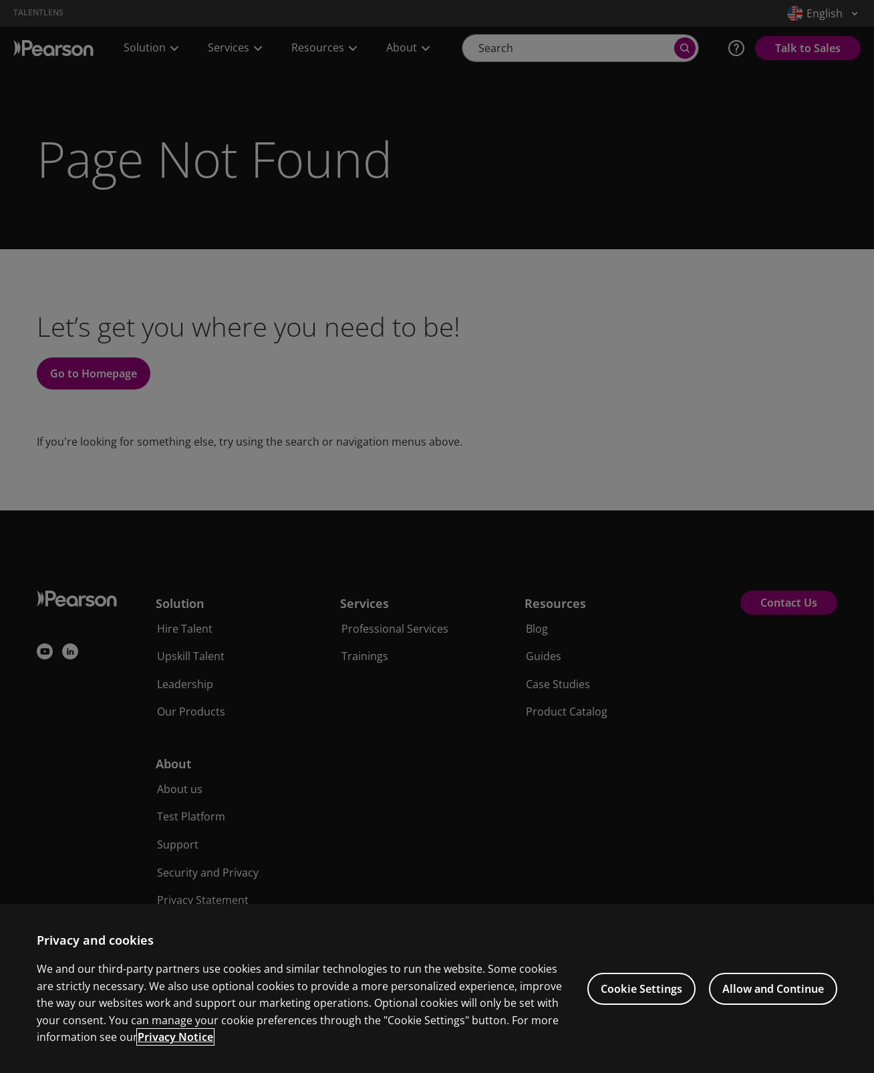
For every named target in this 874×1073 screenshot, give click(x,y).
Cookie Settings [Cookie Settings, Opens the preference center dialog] (641, 988)
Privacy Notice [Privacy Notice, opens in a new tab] (175, 1037)
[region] (437, 988)
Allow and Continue (773, 988)
